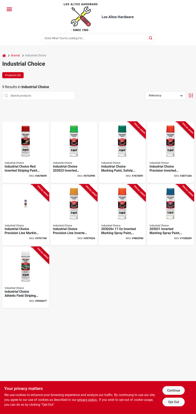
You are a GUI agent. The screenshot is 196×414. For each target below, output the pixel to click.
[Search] (151, 38)
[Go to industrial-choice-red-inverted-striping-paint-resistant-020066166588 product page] (25, 152)
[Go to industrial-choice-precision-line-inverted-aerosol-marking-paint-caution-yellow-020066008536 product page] (74, 215)
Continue (173, 390)
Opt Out (173, 402)
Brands (15, 55)
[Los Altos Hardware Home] (80, 17)
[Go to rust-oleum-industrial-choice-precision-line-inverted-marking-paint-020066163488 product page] (122, 152)
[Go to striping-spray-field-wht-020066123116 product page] (25, 277)
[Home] (4, 55)
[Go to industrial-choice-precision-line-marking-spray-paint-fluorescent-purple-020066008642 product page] (25, 215)
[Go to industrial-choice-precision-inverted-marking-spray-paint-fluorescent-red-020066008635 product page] (170, 152)
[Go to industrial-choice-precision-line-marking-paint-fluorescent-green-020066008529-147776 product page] (74, 152)
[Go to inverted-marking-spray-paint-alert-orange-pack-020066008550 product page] (122, 215)
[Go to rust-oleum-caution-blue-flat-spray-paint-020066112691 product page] (170, 215)
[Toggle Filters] (191, 95)
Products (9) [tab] (13, 75)
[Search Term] (98, 38)
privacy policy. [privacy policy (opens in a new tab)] (87, 400)
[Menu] (9, 9)
